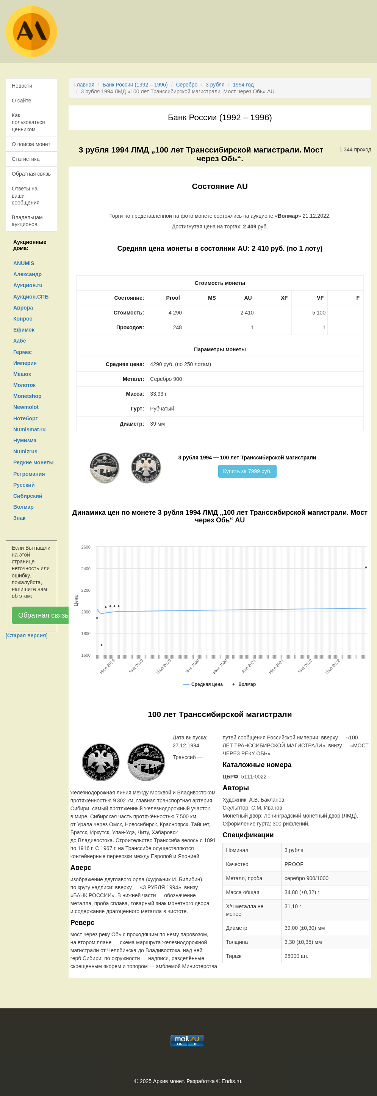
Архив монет (168, 1081)
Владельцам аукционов (27, 220)
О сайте (21, 100)
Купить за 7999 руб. (247, 471)
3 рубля (215, 85)
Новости (22, 86)
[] (26, 635)
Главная (84, 85)
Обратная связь (31, 174)
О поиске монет (31, 144)
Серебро (186, 85)
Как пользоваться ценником (28, 122)
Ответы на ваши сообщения (25, 195)
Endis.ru (231, 1081)
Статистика (26, 159)
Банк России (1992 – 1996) (135, 85)
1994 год (243, 85)
